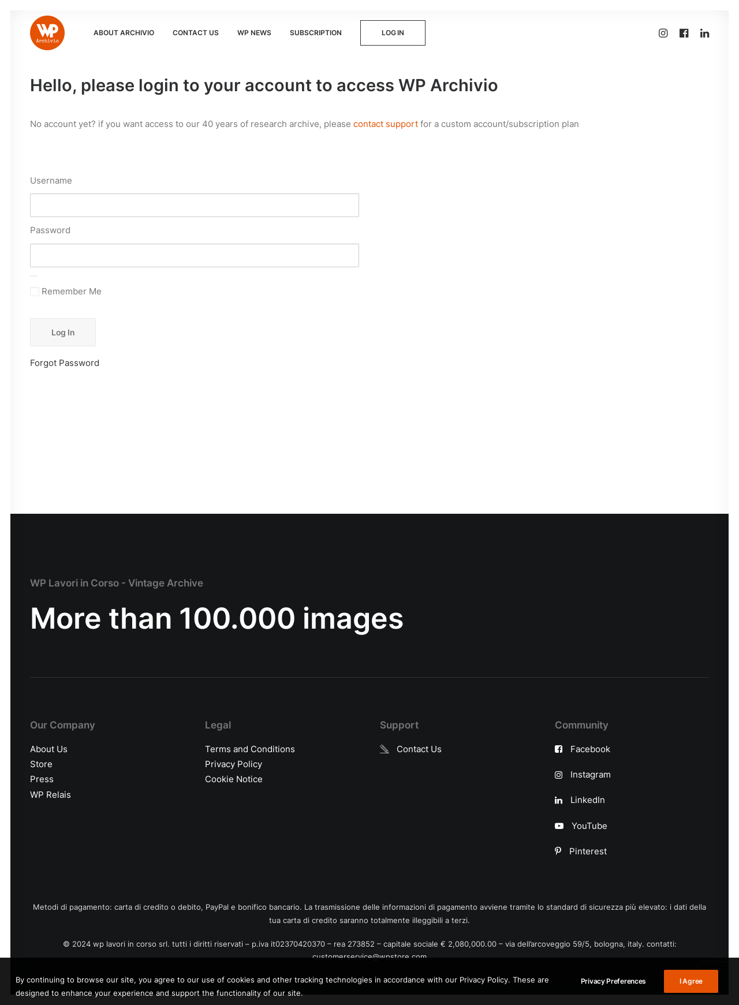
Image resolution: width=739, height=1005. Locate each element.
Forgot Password (64, 362)
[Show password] (33, 276)
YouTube (589, 825)
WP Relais (50, 794)
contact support (385, 123)
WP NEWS (254, 32)
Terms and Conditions (250, 749)
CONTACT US (196, 32)
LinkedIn (587, 799)
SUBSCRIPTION (316, 32)
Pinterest (588, 851)
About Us (49, 749)
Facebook (590, 749)
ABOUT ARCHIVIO (124, 32)
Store (41, 764)
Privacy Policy (233, 764)
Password (50, 230)
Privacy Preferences (613, 994)
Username (51, 180)
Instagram (590, 774)
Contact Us (419, 749)
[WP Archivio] (47, 33)
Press (42, 779)
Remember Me (66, 291)
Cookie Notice (234, 779)
